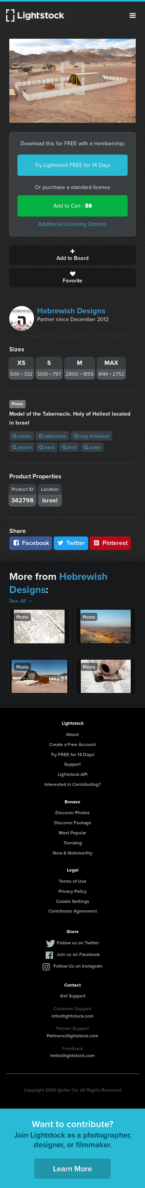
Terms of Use (73, 881)
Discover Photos (72, 812)
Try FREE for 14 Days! (73, 754)
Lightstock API (72, 774)
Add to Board (72, 255)
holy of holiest (91, 436)
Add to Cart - (72, 206)
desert (21, 447)
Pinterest (110, 542)
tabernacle (52, 436)
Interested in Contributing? (72, 784)
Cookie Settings (72, 901)
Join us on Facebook (78, 954)
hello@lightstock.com (72, 1055)
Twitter (71, 542)
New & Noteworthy (72, 852)
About (72, 734)
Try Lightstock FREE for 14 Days (73, 165)
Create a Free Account (72, 744)
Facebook (30, 542)
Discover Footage (72, 822)
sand (47, 447)
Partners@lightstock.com (72, 1035)
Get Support (72, 995)
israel (92, 447)
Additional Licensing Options (72, 224)
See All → (21, 601)
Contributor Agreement (72, 911)
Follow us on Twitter (78, 942)
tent (69, 447)
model (21, 436)
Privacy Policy (72, 891)
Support (72, 764)
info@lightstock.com (72, 1016)
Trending (72, 842)
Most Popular (72, 832)
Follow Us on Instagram (77, 966)
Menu (132, 15)
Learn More (72, 1168)
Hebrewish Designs (71, 310)
